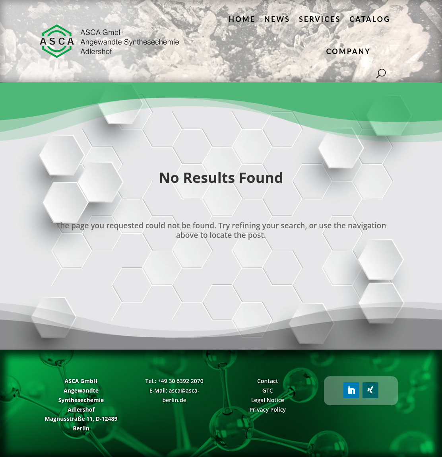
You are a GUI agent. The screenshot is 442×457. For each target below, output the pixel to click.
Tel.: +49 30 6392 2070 (174, 381)
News (277, 19)
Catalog (369, 19)
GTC (267, 390)
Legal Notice (267, 400)
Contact (267, 381)
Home (242, 19)
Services (320, 19)
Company (348, 51)
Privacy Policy (267, 409)
